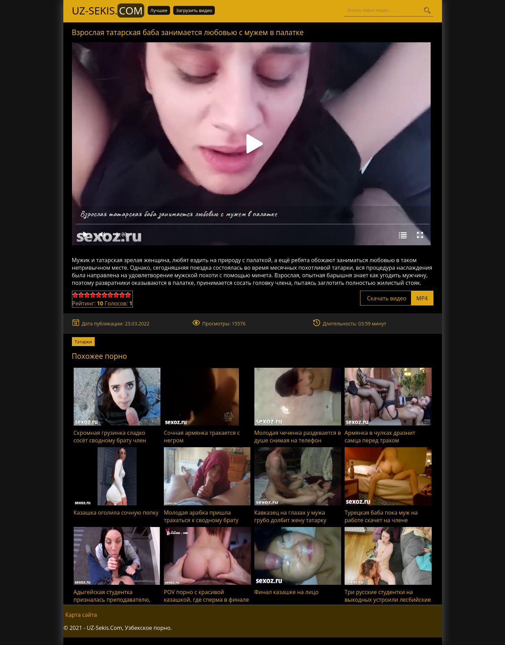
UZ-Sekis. (108, 10)
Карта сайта (81, 615)
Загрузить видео (194, 10)
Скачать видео (396, 298)
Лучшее (159, 10)
